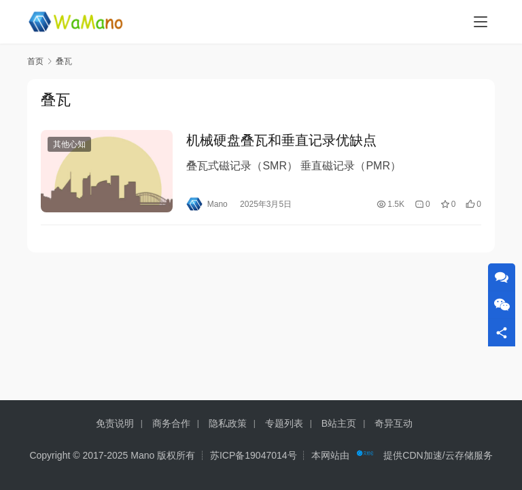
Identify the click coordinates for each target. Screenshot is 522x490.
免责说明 (115, 423)
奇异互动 (394, 423)
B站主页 (338, 423)
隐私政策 (228, 423)
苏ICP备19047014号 (253, 455)
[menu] (480, 22)
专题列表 (284, 423)
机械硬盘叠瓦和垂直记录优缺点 (281, 141)
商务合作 (171, 423)
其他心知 (69, 145)
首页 (35, 61)
